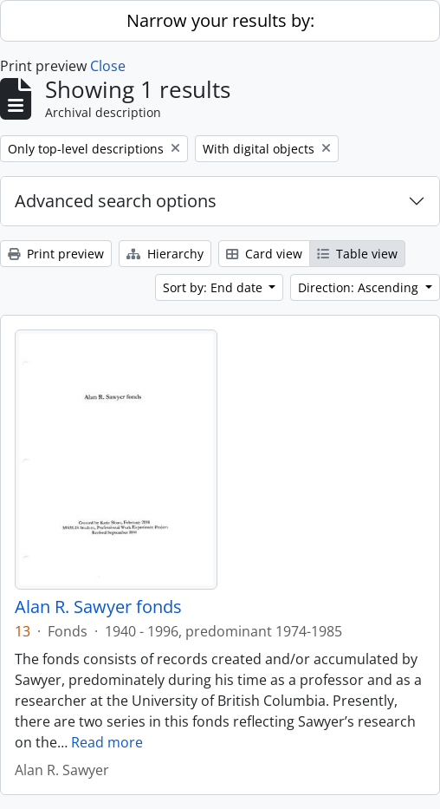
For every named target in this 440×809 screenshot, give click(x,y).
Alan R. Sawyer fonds (98, 607)
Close (108, 65)
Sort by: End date (214, 287)
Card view (264, 253)
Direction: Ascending (360, 287)
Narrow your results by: (220, 20)
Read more (107, 742)
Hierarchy (165, 253)
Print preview (56, 253)
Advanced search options (116, 200)
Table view (357, 253)
